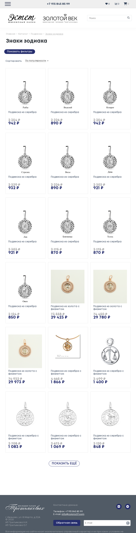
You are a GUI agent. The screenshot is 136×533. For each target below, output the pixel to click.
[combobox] (42, 60)
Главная (10, 34)
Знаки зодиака (54, 34)
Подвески (36, 34)
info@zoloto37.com (73, 514)
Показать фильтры (19, 52)
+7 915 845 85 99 (58, 4)
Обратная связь (67, 523)
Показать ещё (64, 463)
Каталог (23, 34)
